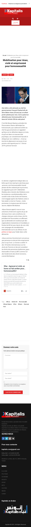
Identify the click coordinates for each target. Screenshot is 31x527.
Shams (20, 304)
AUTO (3, 485)
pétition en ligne (7, 232)
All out (8, 302)
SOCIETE (5, 75)
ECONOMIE (5, 477)
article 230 (14, 302)
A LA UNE (4, 471)
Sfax (15, 304)
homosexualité (23, 302)
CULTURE (4, 488)
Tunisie (11, 75)
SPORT (4, 482)
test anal (27, 304)
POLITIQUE (5, 474)
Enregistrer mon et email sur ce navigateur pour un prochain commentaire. (15, 385)
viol (5, 307)
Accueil (4, 55)
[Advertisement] (15, 164)
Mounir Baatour (8, 304)
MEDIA (3, 491)
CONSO (4, 494)
